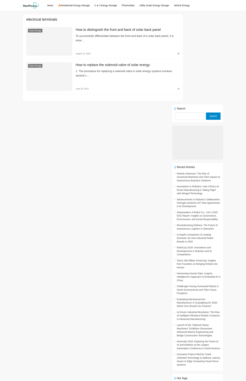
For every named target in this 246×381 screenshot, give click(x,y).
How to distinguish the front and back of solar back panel (113, 30)
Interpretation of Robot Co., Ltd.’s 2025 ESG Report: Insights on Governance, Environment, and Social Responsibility (197, 125)
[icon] (168, 366)
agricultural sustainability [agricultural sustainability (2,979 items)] (183, 335)
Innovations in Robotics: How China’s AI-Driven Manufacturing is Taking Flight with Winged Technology (198, 100)
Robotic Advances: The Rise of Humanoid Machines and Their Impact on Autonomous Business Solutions (198, 87)
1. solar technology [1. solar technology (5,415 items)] (198, 304)
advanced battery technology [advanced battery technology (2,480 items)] (183, 330)
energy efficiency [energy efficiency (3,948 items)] (198, 340)
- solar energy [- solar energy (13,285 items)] (183, 299)
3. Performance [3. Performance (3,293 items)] (214, 314)
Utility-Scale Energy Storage (156, 5)
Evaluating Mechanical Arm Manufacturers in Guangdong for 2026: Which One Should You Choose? (197, 212)
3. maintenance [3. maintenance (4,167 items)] (198, 314)
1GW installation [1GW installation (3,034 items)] (214, 304)
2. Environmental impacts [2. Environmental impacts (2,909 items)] (198, 309)
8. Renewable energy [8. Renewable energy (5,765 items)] (214, 320)
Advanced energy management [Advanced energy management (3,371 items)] (198, 330)
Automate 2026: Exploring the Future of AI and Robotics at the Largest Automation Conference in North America (198, 255)
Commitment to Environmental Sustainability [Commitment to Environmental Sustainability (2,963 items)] (183, 340)
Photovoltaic (130, 5)
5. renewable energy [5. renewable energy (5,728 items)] (198, 320)
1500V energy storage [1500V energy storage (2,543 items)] (198, 325)
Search (181, 18)
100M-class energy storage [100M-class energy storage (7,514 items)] (183, 325)
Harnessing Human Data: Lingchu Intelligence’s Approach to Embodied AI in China (198, 187)
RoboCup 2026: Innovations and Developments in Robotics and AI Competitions (194, 161)
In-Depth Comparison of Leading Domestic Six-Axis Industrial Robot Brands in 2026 (195, 148)
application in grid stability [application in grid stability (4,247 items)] (198, 335)
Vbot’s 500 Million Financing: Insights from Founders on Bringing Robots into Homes (197, 173)
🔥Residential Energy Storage (76, 5)
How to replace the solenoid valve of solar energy (108, 63)
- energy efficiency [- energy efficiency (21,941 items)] (183, 294)
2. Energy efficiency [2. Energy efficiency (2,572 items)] (183, 309)
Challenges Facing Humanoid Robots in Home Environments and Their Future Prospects (198, 199)
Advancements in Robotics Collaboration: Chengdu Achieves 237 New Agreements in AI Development (198, 112)
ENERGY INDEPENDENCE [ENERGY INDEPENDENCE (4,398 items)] (214, 340)
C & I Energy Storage (108, 5)
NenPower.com (80, 366)
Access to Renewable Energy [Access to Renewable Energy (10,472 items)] (214, 325)
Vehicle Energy (184, 5)
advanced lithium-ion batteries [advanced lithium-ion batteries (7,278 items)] (214, 330)
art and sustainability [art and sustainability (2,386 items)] (214, 335)
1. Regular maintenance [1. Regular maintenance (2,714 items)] (183, 304)
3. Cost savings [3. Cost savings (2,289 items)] (183, 314)
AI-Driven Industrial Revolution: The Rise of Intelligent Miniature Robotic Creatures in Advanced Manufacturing (198, 225)
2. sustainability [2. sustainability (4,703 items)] (214, 309)
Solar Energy (35, 31)
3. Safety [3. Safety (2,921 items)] (182, 320)
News (52, 5)
